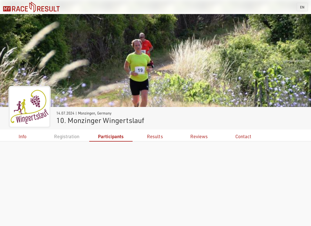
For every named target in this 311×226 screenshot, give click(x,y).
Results (155, 136)
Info (22, 136)
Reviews (199, 136)
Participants (111, 136)
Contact (243, 136)
